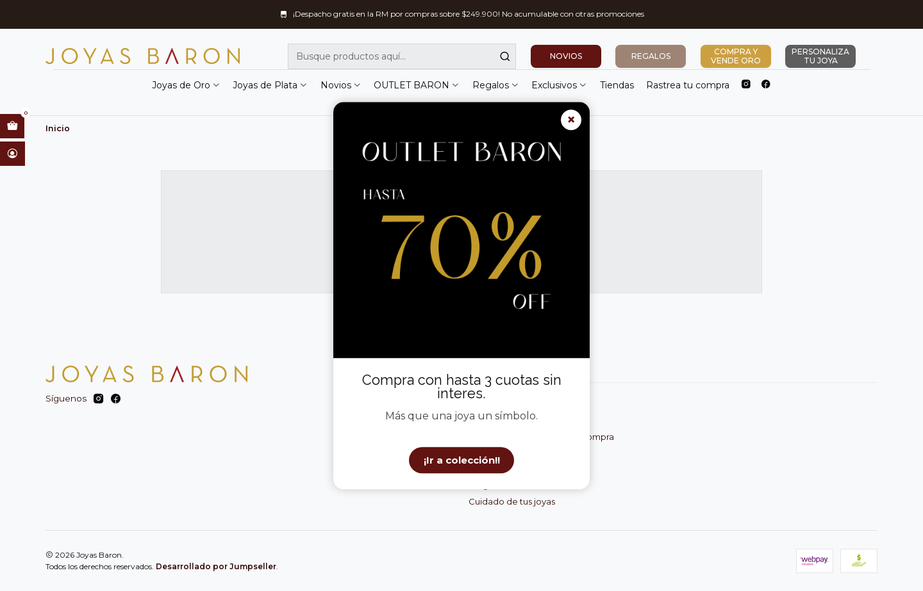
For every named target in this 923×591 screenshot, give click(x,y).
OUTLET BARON (417, 85)
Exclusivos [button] (559, 85)
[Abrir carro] (12, 126)
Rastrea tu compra (687, 85)
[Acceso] (12, 154)
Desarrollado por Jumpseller (216, 566)
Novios (341, 85)
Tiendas (617, 85)
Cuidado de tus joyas (512, 501)
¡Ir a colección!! (462, 460)
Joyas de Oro (186, 85)
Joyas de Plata (270, 85)
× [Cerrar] (571, 120)
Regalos (495, 85)
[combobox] (402, 56)
